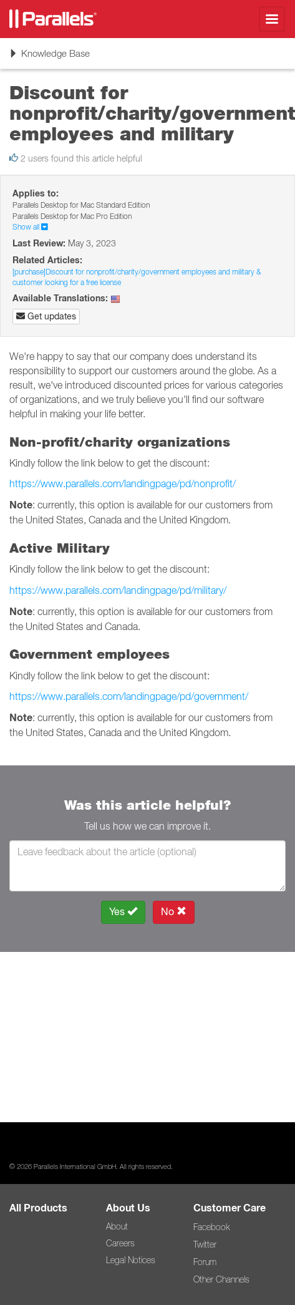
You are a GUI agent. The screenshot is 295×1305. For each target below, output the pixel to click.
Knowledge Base (49, 57)
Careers (120, 1243)
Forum (204, 1262)
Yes (123, 911)
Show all (30, 226)
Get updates (46, 316)
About (117, 1226)
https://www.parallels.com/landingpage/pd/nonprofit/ (122, 483)
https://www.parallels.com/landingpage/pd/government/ (128, 696)
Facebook (211, 1227)
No (173, 911)
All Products (38, 1208)
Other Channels (221, 1279)
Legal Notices (130, 1260)
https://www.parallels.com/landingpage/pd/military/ (117, 590)
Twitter (204, 1244)
